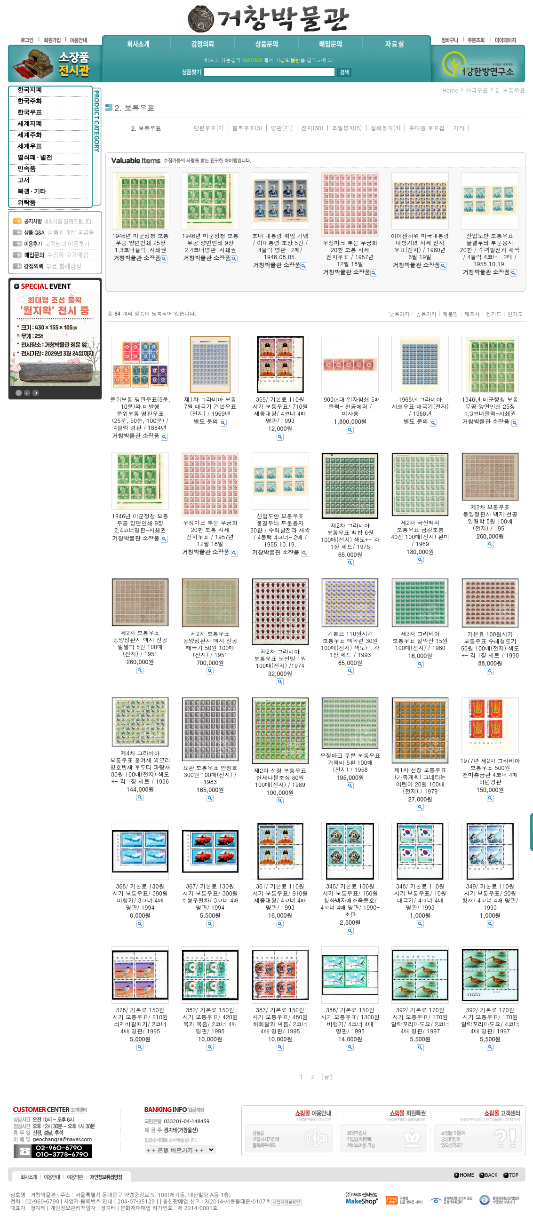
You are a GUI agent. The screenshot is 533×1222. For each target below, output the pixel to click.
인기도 (493, 313)
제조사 (472, 313)
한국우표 (29, 112)
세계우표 (29, 146)
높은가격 (426, 313)
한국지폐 (29, 89)
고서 (23, 179)
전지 (306, 128)
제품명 (450, 313)
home (450, 90)
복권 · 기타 (32, 191)
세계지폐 (29, 123)
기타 (458, 128)
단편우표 (204, 128)
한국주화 (29, 100)
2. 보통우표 (510, 90)
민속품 (26, 168)
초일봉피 (343, 128)
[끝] (327, 1076)
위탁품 (26, 202)
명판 (276, 128)
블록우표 (243, 128)
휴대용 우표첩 (427, 128)
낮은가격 (399, 313)
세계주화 (29, 134)
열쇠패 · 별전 (35, 157)
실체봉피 (381, 128)
